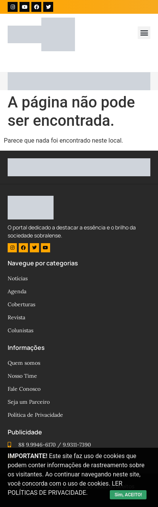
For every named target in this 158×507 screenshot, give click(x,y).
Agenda (17, 291)
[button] (144, 32)
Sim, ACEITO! (128, 494)
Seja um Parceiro (29, 401)
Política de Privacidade (35, 414)
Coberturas (21, 304)
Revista (16, 317)
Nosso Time (22, 375)
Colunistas (20, 330)
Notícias (18, 278)
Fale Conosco (24, 388)
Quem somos (24, 362)
